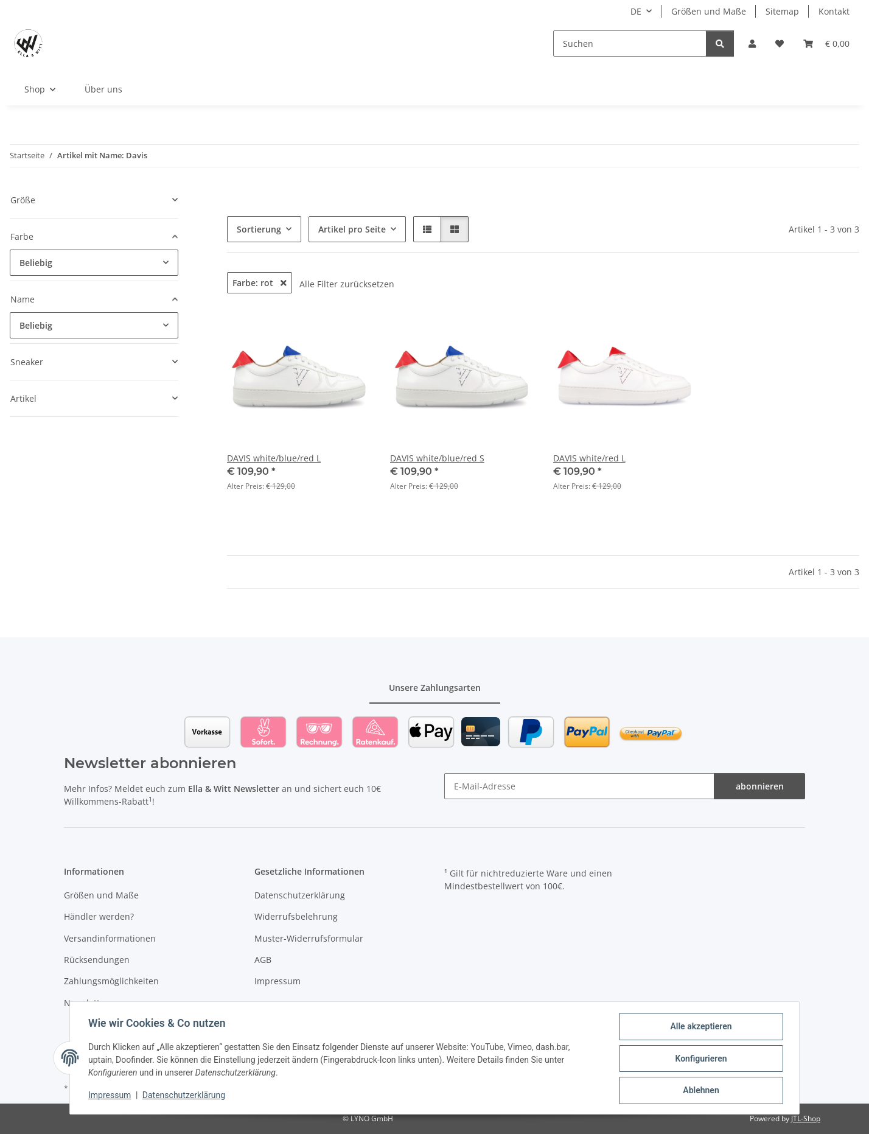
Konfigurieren (699, 1059)
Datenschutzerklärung (185, 1096)
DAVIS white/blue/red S (437, 458)
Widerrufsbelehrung (296, 916)
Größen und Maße (708, 11)
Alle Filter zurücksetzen (346, 284)
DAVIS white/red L (589, 458)
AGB (262, 959)
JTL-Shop (805, 1118)
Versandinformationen (110, 938)
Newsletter (86, 1003)
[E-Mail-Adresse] (579, 786)
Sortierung (259, 229)
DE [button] (635, 11)
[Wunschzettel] (780, 44)
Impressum (110, 1096)
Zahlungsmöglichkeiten (111, 981)
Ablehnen (699, 1091)
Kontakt (834, 11)
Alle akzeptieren (699, 1027)
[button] (752, 44)
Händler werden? (99, 916)
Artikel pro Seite (352, 229)
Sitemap (782, 11)
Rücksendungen (97, 959)
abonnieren (760, 786)
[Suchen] (630, 43)
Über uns (103, 89)
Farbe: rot (259, 283)
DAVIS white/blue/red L (274, 458)
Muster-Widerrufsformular (308, 938)
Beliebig (35, 262)
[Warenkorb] (826, 44)
